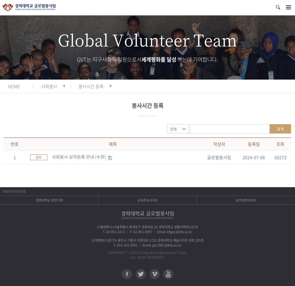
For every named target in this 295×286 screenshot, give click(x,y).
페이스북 (127, 274)
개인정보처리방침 (14, 191)
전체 (173, 129)
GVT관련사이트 (246, 200)
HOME (14, 86)
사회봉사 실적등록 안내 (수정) (79, 157)
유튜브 (168, 274)
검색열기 (278, 7)
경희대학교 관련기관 (49, 200)
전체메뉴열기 (288, 7)
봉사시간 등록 (91, 86)
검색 (280, 128)
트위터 (141, 274)
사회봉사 (49, 86)
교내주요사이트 (147, 200)
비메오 (154, 274)
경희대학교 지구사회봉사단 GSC (29, 7)
